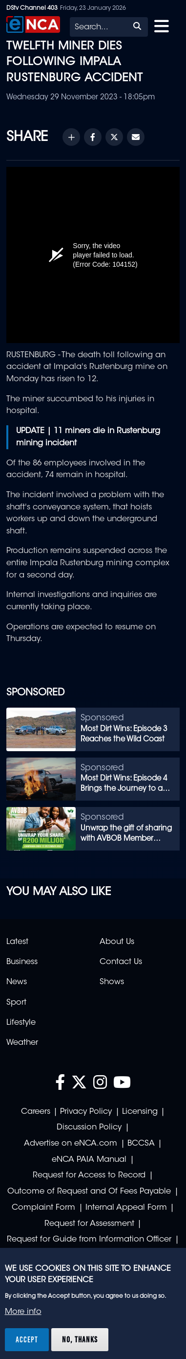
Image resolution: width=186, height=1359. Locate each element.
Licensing (140, 1112)
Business (22, 962)
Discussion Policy (89, 1127)
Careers (35, 1112)
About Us (117, 942)
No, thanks (80, 1339)
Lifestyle (21, 1023)
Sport (16, 1003)
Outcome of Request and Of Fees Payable (89, 1192)
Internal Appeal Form (126, 1208)
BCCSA (141, 1144)
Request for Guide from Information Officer (89, 1240)
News (16, 982)
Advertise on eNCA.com (70, 1144)
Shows (112, 982)
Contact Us (121, 962)
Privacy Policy (86, 1112)
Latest (17, 942)
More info (23, 1312)
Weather (22, 1043)
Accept (27, 1339)
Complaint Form (43, 1208)
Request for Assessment (89, 1224)
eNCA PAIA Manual (89, 1160)
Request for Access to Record (89, 1175)
